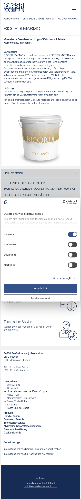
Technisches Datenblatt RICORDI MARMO (40, 189)
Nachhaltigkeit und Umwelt (21, 398)
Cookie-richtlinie (12, 433)
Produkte (8, 413)
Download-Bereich (14, 419)
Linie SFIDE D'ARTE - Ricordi (38, 19)
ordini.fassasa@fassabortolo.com (40, 486)
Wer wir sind (13, 385)
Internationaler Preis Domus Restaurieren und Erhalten (32, 449)
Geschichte (13, 388)
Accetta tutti (40, 288)
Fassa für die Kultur (17, 401)
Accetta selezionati (40, 298)
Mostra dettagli (62, 278)
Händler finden (12, 416)
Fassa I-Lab (13, 395)
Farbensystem (11, 19)
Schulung (12, 405)
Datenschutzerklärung (15, 429)
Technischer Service (14, 423)
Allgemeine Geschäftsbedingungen (22, 426)
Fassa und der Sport (18, 408)
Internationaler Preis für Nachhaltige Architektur (28, 454)
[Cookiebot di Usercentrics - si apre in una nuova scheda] (63, 202)
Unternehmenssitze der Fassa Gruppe (27, 391)
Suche (67, 9)
